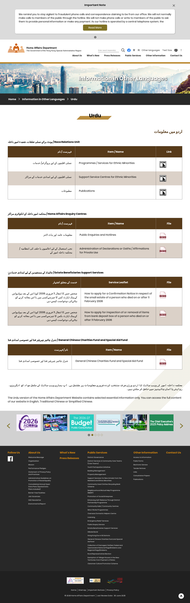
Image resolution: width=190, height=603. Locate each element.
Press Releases (112, 55)
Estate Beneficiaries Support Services (103, 528)
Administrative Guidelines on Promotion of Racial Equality (39, 479)
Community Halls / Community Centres (103, 506)
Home (12, 99)
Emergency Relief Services (98, 521)
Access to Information (142, 457)
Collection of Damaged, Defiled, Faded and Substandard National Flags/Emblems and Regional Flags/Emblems (105, 547)
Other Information (145, 452)
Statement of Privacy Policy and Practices (39, 473)
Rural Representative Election (99, 554)
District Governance (96, 457)
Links (135, 472)
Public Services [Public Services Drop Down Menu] (133, 55)
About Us (34, 452)
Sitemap (82, 590)
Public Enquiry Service (96, 524)
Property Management (97, 474)
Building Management (96, 471)
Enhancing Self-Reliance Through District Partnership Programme (104, 501)
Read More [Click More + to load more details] (95, 27)
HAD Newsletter (34, 500)
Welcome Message (36, 457)
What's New (93, 55)
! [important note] (181, 50)
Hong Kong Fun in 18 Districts (99, 535)
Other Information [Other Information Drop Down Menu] (155, 55)
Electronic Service (140, 465)
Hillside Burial (93, 532)
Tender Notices (139, 468)
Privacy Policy (113, 590)
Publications (138, 479)
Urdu (74, 99)
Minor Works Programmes (98, 510)
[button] (8, 426)
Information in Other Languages (43, 99)
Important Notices (96, 590)
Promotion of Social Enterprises (100, 496)
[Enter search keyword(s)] (108, 50)
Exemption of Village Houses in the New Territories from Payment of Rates (103, 558)
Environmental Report (37, 504)
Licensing (91, 517)
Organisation (33, 461)
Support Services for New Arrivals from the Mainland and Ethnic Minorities (105, 479)
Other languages (151, 50)
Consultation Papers (141, 475)
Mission (31, 465)
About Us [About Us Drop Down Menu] (77, 55)
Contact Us (176, 55)
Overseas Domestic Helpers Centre (102, 513)
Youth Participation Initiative (99, 467)
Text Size (167, 50)
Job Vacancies (34, 496)
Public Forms (138, 461)
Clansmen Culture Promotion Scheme (103, 563)
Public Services (97, 452)
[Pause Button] (95, 37)
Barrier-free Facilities (36, 493)
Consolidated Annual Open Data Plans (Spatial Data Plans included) (39, 486)
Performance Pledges (37, 468)
